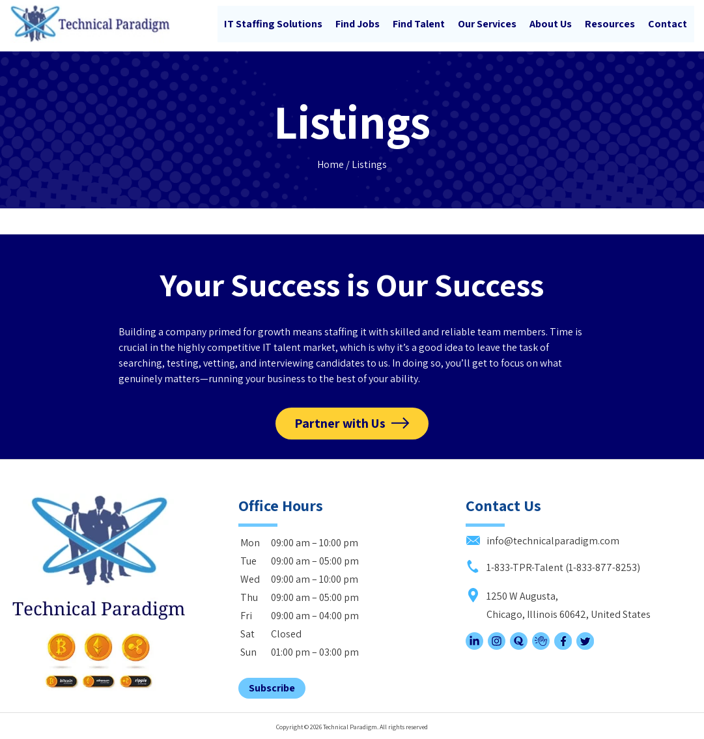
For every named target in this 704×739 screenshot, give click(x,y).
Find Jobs (357, 24)
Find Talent (419, 24)
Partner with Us (340, 421)
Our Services (487, 24)
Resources (610, 24)
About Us (550, 24)
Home (330, 162)
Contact (667, 24)
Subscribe (272, 686)
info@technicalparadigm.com (542, 539)
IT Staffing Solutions (273, 24)
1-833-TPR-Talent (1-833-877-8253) (553, 565)
